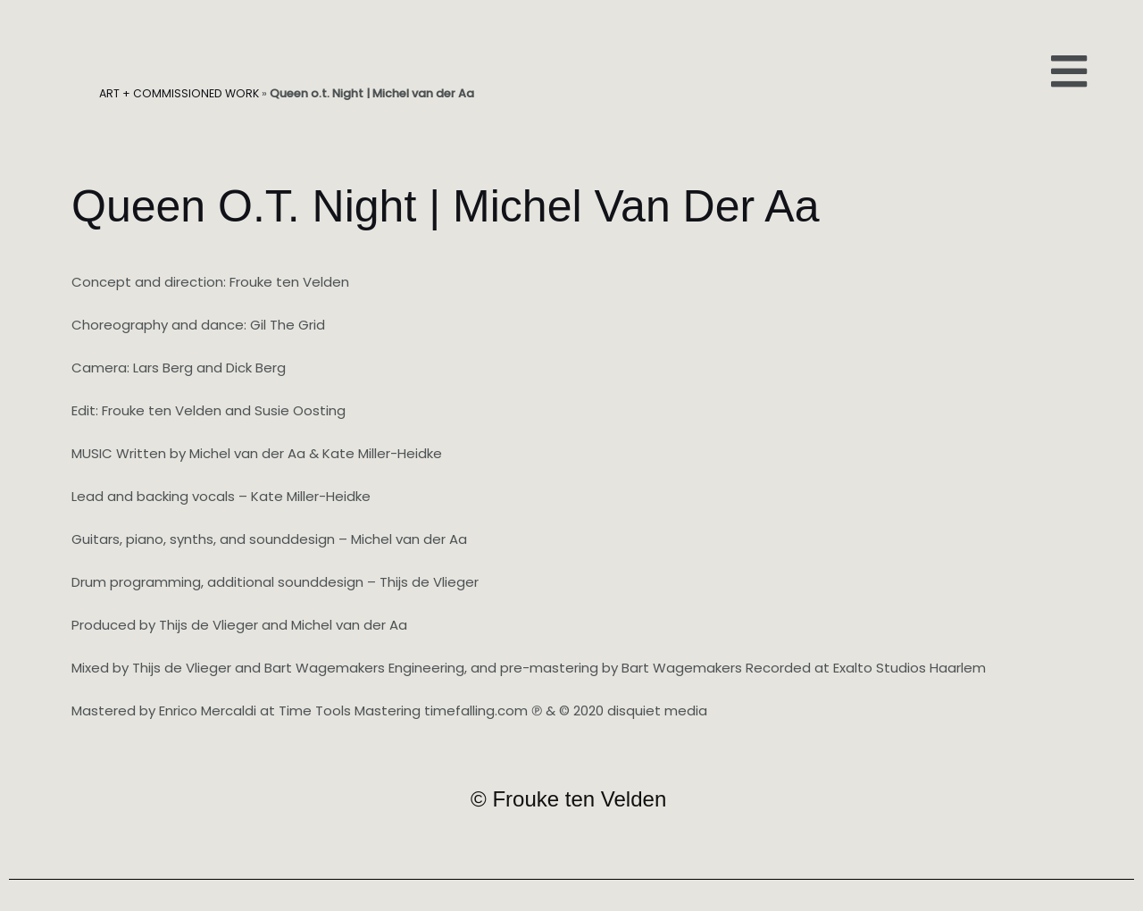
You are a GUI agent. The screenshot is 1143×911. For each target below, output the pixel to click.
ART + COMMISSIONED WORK (180, 93)
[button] (1069, 71)
